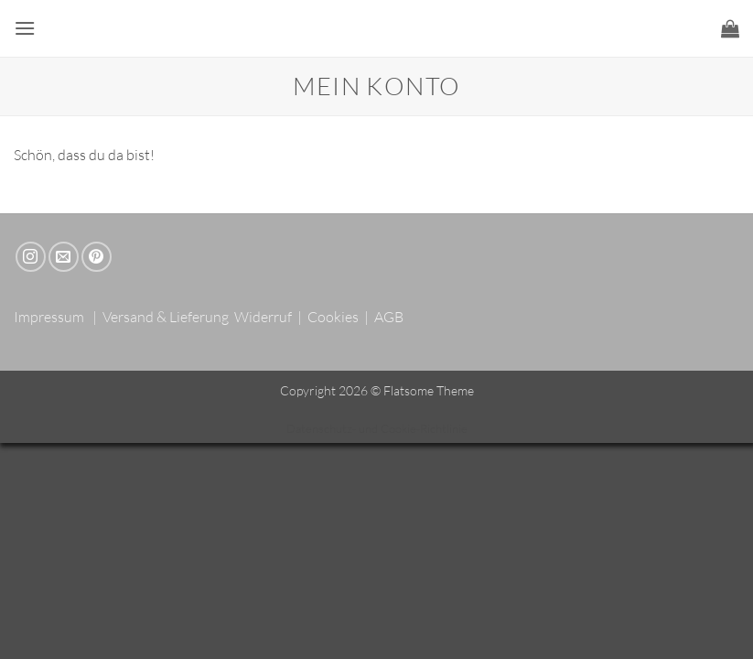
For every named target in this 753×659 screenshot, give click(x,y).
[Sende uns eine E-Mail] (63, 257)
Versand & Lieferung (165, 317)
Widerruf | (269, 317)
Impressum (49, 317)
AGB (388, 317)
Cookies (333, 317)
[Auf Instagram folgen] (31, 257)
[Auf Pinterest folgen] (96, 257)
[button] (25, 27)
